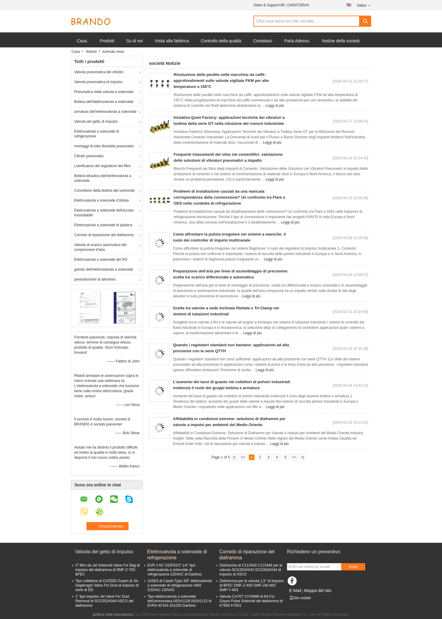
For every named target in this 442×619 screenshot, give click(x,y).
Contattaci (262, 40)
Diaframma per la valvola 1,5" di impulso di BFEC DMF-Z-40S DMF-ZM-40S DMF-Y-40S (251, 585)
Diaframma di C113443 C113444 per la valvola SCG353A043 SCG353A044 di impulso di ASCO (250, 569)
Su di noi (134, 40)
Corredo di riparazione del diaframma (104, 235)
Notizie (91, 52)
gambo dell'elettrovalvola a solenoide (103, 269)
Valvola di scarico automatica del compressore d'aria (100, 247)
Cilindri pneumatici (89, 156)
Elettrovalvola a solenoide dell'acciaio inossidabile (104, 212)
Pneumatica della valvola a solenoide (103, 92)
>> (294, 457)
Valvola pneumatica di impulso (98, 82)
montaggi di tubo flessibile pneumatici (104, 146)
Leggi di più (274, 106)
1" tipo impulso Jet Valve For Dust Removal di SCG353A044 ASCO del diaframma (104, 601)
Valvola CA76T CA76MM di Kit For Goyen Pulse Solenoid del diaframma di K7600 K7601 (251, 601)
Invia (353, 566)
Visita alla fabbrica (172, 40)
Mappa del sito (317, 590)
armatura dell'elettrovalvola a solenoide (105, 112)
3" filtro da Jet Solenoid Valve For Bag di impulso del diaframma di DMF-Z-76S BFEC (107, 569)
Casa (75, 52)
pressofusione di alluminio (95, 279)
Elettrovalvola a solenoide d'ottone (101, 200)
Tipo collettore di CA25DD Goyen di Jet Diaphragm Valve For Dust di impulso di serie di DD (107, 585)
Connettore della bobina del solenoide (104, 190)
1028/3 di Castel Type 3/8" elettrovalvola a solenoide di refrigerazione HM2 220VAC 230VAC (179, 585)
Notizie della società (341, 40)
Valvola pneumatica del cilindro (99, 72)
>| (302, 457)
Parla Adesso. (297, 40)
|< (234, 457)
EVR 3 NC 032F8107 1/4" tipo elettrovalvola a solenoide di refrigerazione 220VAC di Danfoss (174, 569)
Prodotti (107, 40)
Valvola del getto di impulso (96, 121)
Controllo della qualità (221, 40)
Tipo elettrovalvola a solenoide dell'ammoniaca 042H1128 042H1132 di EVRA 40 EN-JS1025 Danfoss (179, 601)
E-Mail (295, 590)
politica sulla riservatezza (113, 614)
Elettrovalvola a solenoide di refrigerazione (96, 133)
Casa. (82, 40)
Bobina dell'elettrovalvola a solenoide (103, 102)
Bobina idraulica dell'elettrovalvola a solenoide (102, 178)
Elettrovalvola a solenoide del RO (100, 259)
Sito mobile (300, 598)
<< (243, 457)
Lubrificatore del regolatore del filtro (102, 166)
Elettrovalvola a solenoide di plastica (103, 225)
